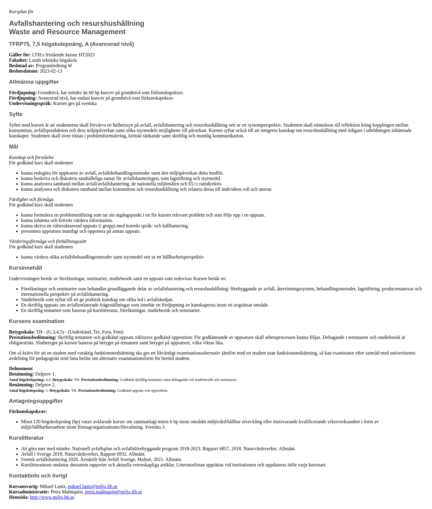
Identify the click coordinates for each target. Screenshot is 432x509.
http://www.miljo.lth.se (52, 497)
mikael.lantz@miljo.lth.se (92, 486)
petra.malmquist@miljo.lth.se (113, 491)
